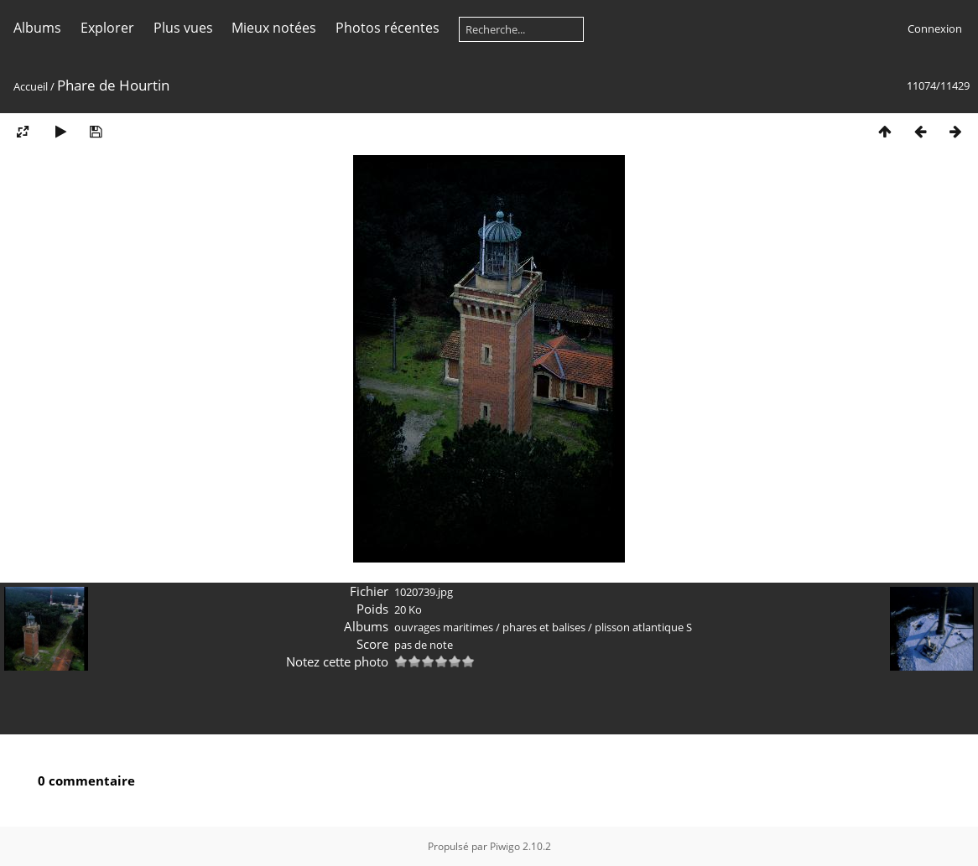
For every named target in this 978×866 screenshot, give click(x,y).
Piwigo (505, 846)
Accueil (30, 86)
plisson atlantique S (643, 627)
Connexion (935, 28)
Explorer (107, 27)
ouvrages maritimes (443, 627)
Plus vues (183, 27)
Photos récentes (388, 27)
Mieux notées (273, 27)
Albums (37, 27)
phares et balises (543, 627)
